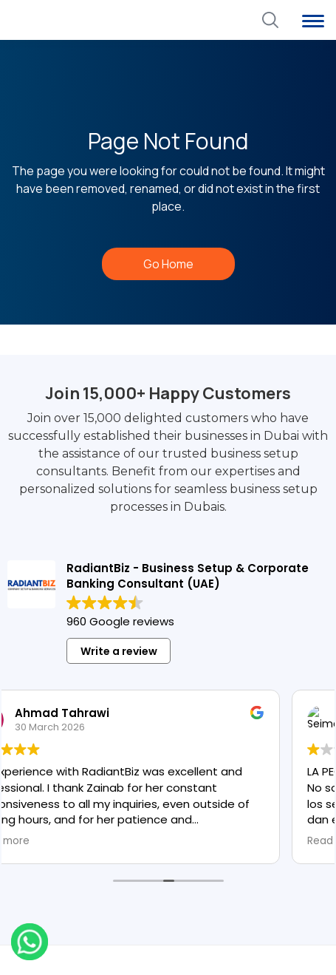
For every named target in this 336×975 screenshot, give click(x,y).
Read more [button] (32, 841)
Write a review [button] (118, 651)
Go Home (168, 264)
